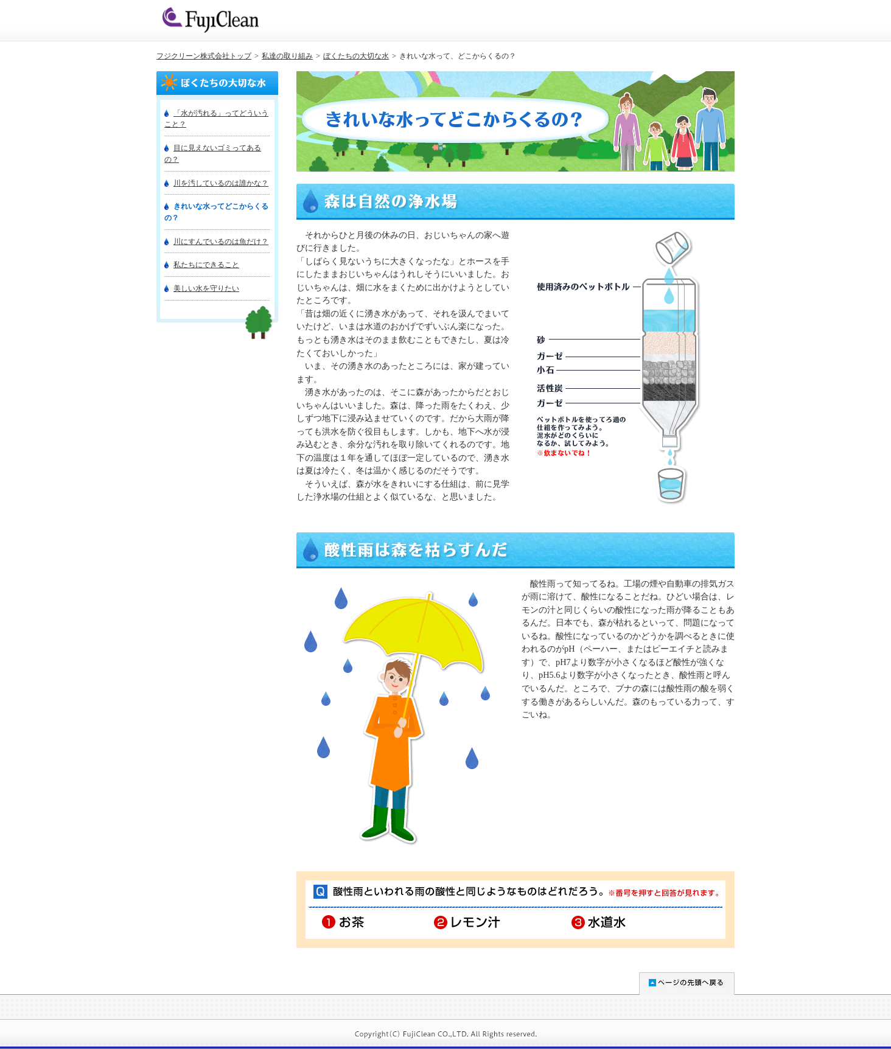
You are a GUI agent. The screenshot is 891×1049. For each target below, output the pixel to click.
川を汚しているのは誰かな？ (220, 183)
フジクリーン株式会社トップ (203, 56)
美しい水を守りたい (206, 288)
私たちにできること (206, 264)
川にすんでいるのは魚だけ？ (220, 241)
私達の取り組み (287, 56)
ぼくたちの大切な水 (356, 56)
